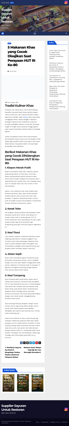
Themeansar (4, 423)
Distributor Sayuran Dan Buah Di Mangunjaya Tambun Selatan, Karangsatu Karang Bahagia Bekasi (57, 67)
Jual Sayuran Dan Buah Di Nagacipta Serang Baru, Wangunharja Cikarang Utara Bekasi (57, 104)
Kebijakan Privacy (55, 422)
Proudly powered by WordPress (10, 421)
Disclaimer (65, 422)
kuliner (25, 117)
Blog (9, 43)
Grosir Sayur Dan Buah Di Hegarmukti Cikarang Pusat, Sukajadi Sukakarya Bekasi (57, 54)
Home (37, 422)
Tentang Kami (45, 422)
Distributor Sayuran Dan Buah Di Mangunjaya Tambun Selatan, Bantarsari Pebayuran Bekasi (13, 352)
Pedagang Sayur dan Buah (8, 386)
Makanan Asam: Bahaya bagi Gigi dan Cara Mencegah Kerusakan (32, 350)
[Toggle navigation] (35, 33)
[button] (66, 33)
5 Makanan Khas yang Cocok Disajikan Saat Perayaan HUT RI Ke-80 (21, 56)
